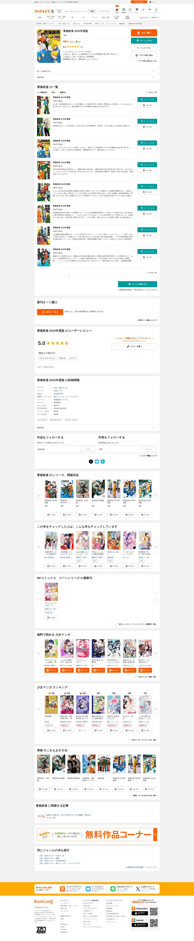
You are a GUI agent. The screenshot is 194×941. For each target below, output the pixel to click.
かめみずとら (127, 722)
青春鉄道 (101, 778)
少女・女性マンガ (62, 17)
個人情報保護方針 (112, 914)
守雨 (149, 665)
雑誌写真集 (127, 17)
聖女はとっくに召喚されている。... (144, 662)
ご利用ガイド (155, 17)
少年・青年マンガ (51, 17)
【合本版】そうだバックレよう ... (66, 554)
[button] (51, 514)
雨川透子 (151, 557)
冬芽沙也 (95, 722)
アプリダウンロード (90, 908)
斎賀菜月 (63, 722)
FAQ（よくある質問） (91, 916)
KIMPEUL (86, 722)
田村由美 (110, 557)
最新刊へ (63, 92)
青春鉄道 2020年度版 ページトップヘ (141, 867)
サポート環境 (87, 914)
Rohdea (47, 665)
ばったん (126, 557)
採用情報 (109, 908)
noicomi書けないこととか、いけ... (82, 553)
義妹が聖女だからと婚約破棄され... (97, 718)
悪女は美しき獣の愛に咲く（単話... (66, 718)
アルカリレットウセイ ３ (50, 604)
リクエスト (87, 924)
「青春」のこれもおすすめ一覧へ (144, 795)
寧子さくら (64, 665)
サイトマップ (111, 922)
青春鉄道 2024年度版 (61, 228)
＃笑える (62, 358)
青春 (65, 35)
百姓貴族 (48, 716)
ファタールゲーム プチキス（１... (129, 554)
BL (73, 17)
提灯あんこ (142, 557)
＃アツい (72, 358)
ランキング (64, 911)
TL (84, 17)
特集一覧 (63, 908)
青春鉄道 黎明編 (73, 778)
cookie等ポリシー (112, 919)
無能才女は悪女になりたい (113, 717)
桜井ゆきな (103, 722)
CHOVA (78, 722)
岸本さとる (127, 665)
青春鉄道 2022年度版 (61, 184)
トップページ (65, 903)
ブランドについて (112, 906)
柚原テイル (103, 557)
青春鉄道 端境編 (98, 500)
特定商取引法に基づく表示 (115, 916)
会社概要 (109, 903)
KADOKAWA (58, 394)
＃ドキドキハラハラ (47, 358)
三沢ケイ (149, 722)
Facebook (63, 932)
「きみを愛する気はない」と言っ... (144, 718)
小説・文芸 (105, 17)
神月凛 (62, 557)
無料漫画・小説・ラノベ (69, 906)
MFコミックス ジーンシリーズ (66, 397)
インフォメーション (90, 919)
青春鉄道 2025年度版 (61, 249)
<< (57, 277)
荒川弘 (47, 722)
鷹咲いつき (55, 665)
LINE (62, 919)
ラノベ (94, 17)
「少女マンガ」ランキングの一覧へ (143, 740)
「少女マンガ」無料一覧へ (147, 677)
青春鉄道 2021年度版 (61, 162)
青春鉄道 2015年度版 (61, 119)
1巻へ (54, 92)
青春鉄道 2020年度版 (61, 141)
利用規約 (109, 911)
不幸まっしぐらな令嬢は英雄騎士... (97, 554)
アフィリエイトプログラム (92, 927)
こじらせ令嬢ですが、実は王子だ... (66, 662)
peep (71, 665)
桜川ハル (86, 557)
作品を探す (87, 906)
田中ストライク (112, 665)
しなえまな (142, 665)
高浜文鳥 (69, 557)
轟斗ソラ (110, 722)
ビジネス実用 (116, 17)
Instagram (63, 924)
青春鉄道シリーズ (60, 400)
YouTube (63, 929)
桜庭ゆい (79, 557)
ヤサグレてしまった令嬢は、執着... (50, 662)
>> (137, 277)
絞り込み (59, 11)
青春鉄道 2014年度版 (61, 97)
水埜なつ (142, 722)
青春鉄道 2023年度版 (61, 206)
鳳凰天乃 (95, 557)
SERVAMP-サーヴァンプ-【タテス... (113, 662)
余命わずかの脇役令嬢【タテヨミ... (82, 718)
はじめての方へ (145, 17)
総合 (39, 17)
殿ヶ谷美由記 (49, 557)
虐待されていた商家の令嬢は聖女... (129, 662)
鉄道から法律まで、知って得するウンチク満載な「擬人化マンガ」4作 (68, 816)
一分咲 (117, 722)
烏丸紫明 (71, 722)
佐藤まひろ (48, 609)
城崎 (55, 609)
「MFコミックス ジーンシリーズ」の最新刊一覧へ (137, 624)
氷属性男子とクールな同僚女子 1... (50, 554)
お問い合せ (87, 922)
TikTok (62, 927)
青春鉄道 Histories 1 (65, 501)
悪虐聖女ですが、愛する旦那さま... (144, 554)
